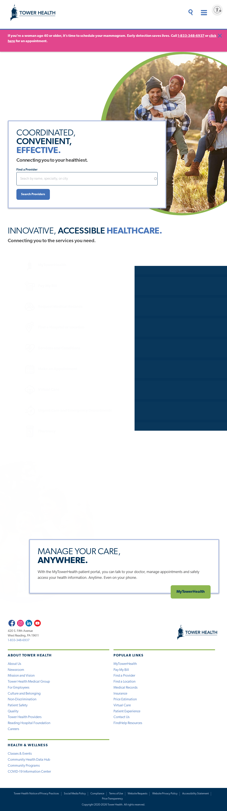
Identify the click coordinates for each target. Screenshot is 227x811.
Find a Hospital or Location (37, 327)
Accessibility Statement (195, 793)
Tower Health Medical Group (29, 681)
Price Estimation (125, 699)
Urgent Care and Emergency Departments (51, 411)
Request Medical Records (36, 307)
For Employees (18, 687)
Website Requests (137, 793)
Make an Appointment (34, 369)
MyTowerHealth (28, 265)
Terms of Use (116, 793)
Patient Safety (17, 705)
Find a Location (124, 681)
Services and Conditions (35, 348)
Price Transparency (112, 798)
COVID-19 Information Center (29, 772)
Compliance (97, 793)
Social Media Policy (75, 793)
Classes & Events (20, 754)
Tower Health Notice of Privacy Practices (36, 793)
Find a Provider (26, 169)
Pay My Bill (24, 286)
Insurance (120, 693)
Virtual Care (25, 390)
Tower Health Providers (24, 717)
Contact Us (121, 717)
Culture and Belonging (24, 693)
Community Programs (24, 766)
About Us (14, 664)
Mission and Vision (21, 675)
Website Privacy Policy (165, 793)
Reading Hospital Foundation (29, 723)
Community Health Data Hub (29, 760)
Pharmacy (23, 431)
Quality (13, 711)
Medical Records (125, 687)
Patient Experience (127, 711)
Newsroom (16, 670)
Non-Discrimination (22, 699)
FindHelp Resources (128, 723)
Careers (13, 729)
